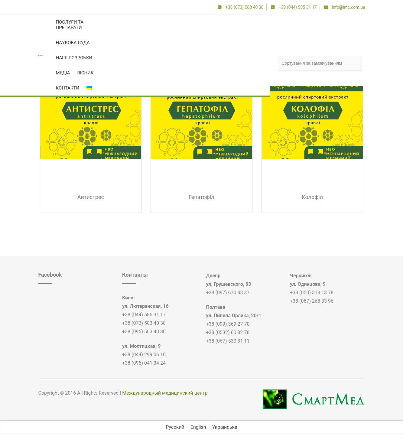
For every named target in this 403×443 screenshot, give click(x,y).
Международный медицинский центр (164, 393)
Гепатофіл (201, 197)
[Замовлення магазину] (320, 63)
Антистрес (90, 197)
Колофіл (312, 197)
